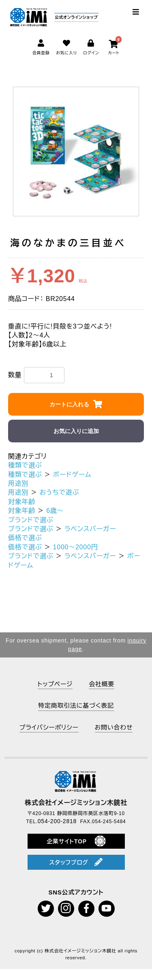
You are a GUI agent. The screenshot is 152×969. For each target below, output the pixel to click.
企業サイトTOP (76, 841)
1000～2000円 (75, 547)
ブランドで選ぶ (31, 520)
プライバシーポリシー (49, 727)
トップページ (55, 684)
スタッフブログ (76, 862)
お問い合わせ (114, 727)
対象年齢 (21, 501)
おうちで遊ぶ (59, 492)
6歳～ (55, 510)
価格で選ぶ (25, 537)
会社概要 (101, 684)
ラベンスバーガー (90, 528)
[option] (76, 151)
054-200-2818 (57, 821)
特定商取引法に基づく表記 (75, 705)
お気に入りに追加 (76, 431)
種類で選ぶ (25, 465)
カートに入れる (69, 404)
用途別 (18, 483)
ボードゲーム (72, 474)
